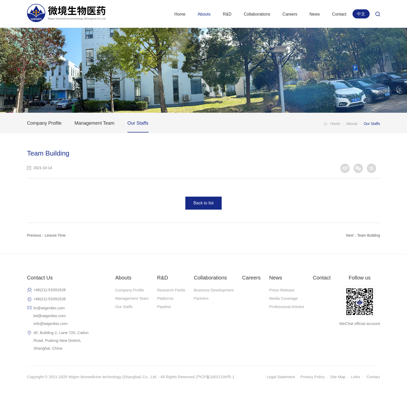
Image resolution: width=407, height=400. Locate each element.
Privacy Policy (313, 377)
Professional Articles (286, 306)
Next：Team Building (363, 235)
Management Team (94, 123)
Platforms (165, 298)
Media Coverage (283, 298)
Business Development (213, 290)
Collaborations (257, 14)
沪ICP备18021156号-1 (215, 377)
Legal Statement (281, 377)
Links (355, 377)
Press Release (282, 290)
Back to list (203, 203)
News (314, 14)
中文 (361, 14)
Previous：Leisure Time (46, 235)
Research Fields (171, 290)
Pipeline (164, 306)
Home (180, 14)
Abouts (204, 14)
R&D (227, 14)
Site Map (337, 377)
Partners (201, 298)
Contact (339, 14)
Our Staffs (137, 123)
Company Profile (44, 123)
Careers (289, 14)
